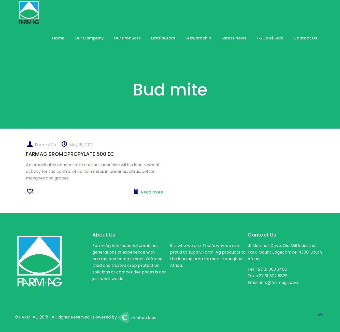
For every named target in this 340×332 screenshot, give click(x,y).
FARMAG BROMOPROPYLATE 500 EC (70, 154)
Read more (152, 192)
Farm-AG (44, 145)
